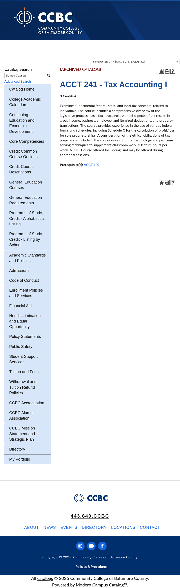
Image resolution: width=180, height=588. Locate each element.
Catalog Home (22, 89)
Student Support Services (23, 359)
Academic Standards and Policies (27, 258)
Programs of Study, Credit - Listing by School (26, 239)
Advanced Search (17, 81)
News (49, 527)
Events (68, 527)
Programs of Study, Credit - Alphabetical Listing (27, 218)
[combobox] (136, 61)
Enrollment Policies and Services (26, 293)
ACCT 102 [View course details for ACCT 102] (92, 164)
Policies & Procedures (91, 566)
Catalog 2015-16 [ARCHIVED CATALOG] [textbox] (119, 62)
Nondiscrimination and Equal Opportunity (25, 321)
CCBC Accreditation (26, 403)
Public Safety (20, 346)
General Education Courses (25, 185)
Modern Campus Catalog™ (101, 584)
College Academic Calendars (25, 102)
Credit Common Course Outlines (23, 154)
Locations (123, 527)
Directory (17, 449)
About (31, 527)
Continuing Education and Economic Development (22, 123)
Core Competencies (26, 141)
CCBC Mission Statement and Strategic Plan (22, 433)
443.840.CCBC (90, 516)
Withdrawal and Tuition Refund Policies (22, 387)
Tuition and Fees (23, 372)
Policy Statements (25, 336)
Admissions (19, 270)
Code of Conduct (24, 280)
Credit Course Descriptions (21, 169)
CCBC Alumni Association (21, 416)
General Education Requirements (25, 200)
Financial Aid (20, 306)
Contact (150, 527)
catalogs (45, 578)
